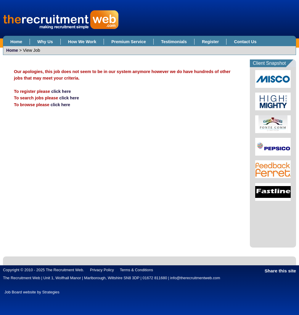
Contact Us (245, 41)
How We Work (82, 41)
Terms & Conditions (136, 270)
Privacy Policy (102, 270)
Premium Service (128, 41)
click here (61, 91)
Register (210, 41)
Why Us (45, 41)
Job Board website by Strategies (32, 292)
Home (16, 41)
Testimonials (174, 41)
